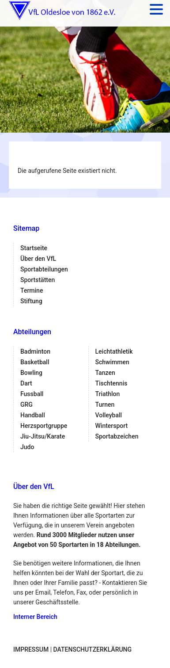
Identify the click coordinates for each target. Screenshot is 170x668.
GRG (26, 404)
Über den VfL (38, 258)
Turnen (105, 404)
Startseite (33, 248)
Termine (31, 290)
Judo (27, 446)
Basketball (34, 362)
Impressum (31, 649)
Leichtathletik (114, 351)
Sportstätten (37, 279)
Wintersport (111, 425)
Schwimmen (112, 362)
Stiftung (31, 301)
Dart (26, 383)
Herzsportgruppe (43, 425)
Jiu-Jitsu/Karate (42, 436)
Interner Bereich (35, 616)
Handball (32, 415)
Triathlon (107, 393)
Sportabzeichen (117, 436)
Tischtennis (111, 383)
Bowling (31, 372)
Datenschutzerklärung (92, 649)
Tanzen (105, 372)
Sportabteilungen (44, 269)
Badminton (35, 351)
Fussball (31, 393)
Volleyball (108, 415)
